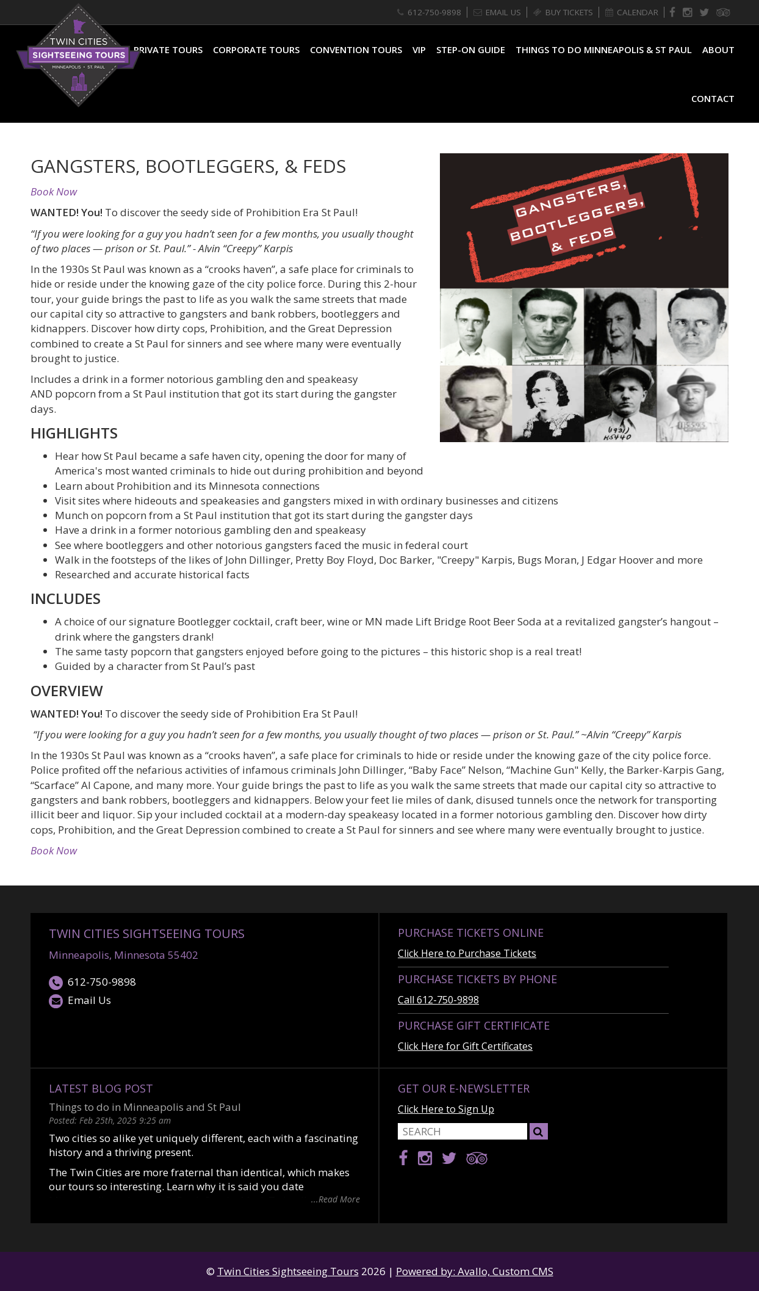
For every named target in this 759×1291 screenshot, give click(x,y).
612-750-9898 (92, 982)
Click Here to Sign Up (446, 1109)
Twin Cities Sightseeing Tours (147, 933)
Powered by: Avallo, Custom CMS (474, 1271)
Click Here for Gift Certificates (465, 1046)
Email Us (80, 1000)
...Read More (335, 1198)
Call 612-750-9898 (438, 999)
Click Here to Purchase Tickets (467, 953)
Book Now (54, 191)
